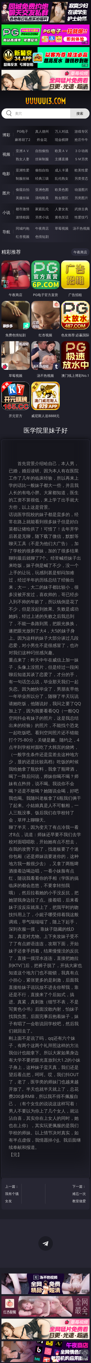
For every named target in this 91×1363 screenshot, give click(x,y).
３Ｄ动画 (81, 150)
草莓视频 (61, 228)
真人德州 (42, 131)
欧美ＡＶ (61, 150)
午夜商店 (42, 228)
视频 (6, 154)
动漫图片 (81, 189)
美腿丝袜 (22, 197)
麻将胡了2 (22, 139)
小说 (6, 212)
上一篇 (12, 1194)
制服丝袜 (22, 178)
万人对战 (61, 131)
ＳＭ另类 (81, 159)
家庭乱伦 (42, 209)
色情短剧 (42, 236)
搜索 (79, 113)
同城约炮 (22, 228)
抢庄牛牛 (81, 139)
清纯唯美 (42, 197)
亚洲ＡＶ (22, 150)
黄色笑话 (61, 217)
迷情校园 (22, 217)
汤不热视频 (81, 228)
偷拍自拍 (42, 170)
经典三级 (42, 178)
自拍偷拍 (42, 150)
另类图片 (81, 197)
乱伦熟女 (61, 178)
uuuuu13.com (45, 101)
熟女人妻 (22, 159)
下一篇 (79, 1194)
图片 (6, 193)
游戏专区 (81, 131)
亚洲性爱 (22, 170)
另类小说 (42, 217)
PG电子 (22, 131)
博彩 (6, 134)
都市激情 (22, 209)
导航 (6, 231)
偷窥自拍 (22, 189)
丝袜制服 (42, 159)
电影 (6, 173)
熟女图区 (61, 197)
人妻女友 (61, 209)
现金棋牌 (61, 139)
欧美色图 (61, 189)
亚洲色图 (42, 189)
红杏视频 (22, 236)
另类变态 (81, 178)
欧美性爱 (81, 170)
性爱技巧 (81, 217)
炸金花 (42, 139)
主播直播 (61, 159)
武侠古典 (81, 209)
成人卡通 (61, 170)
